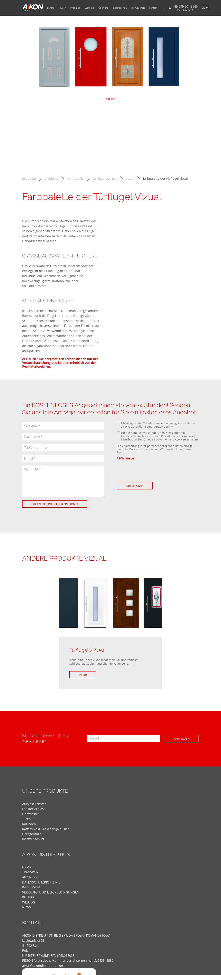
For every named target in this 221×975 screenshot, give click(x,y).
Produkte (75, 7)
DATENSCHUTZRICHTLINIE (41, 882)
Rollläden (29, 824)
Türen (63, 7)
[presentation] (146, 471)
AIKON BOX (30, 877)
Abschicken (134, 486)
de (203, 8)
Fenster (51, 7)
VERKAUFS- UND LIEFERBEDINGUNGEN (50, 892)
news (26, 907)
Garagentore (31, 834)
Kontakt (153, 7)
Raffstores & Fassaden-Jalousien (46, 829)
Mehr (83, 675)
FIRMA (26, 867)
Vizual (130, 178)
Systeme (89, 7)
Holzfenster (30, 814)
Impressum (31, 887)
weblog (28, 902)
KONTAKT (29, 897)
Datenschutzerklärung (144, 449)
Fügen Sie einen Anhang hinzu (54, 504)
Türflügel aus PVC (105, 178)
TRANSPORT (31, 872)
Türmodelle (75, 178)
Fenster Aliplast (33, 809)
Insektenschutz (33, 839)
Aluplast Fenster (34, 804)
